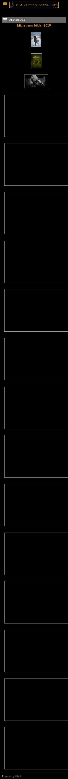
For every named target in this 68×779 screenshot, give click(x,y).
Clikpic (18, 776)
